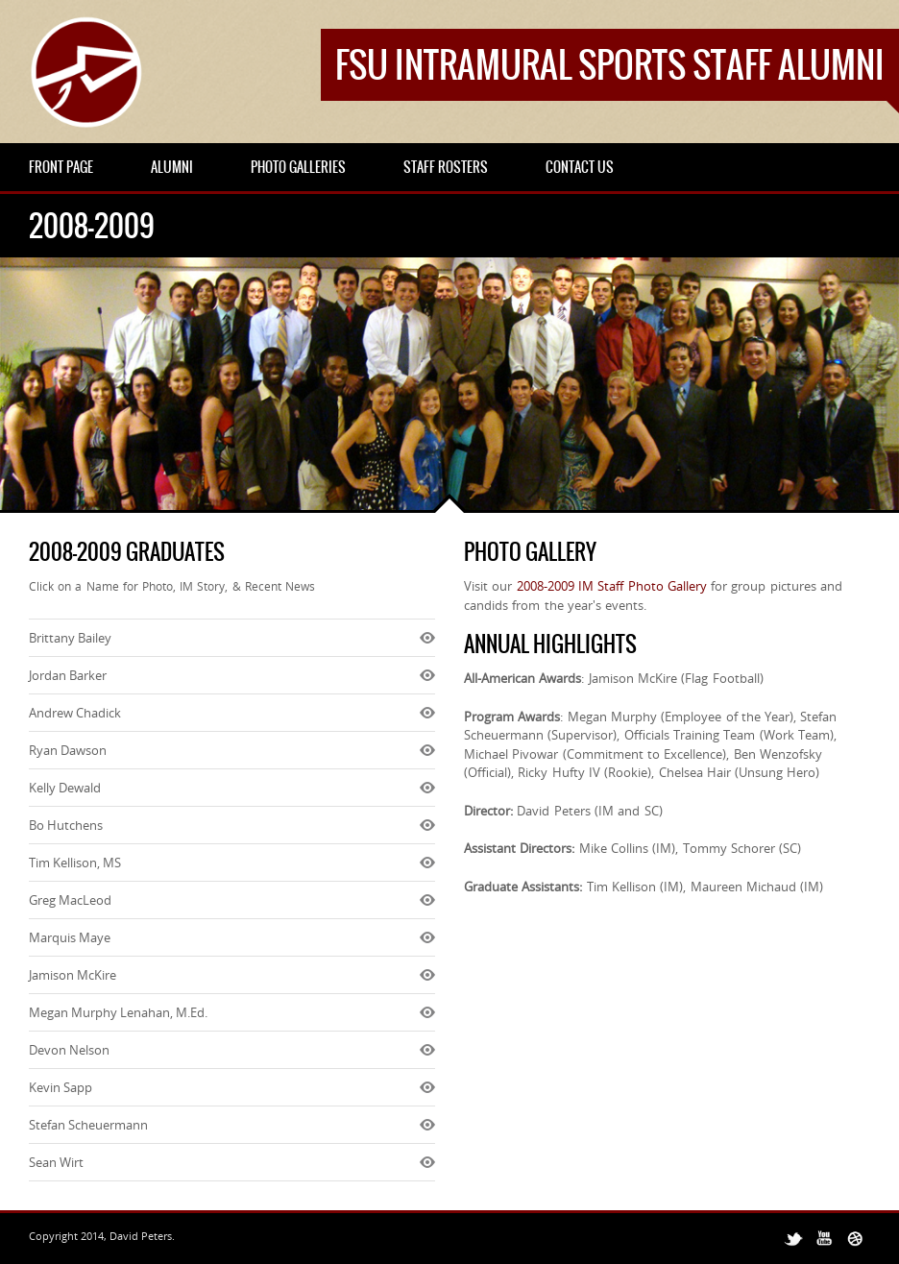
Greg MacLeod (70, 900)
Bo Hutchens (66, 825)
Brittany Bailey (70, 637)
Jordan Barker (68, 675)
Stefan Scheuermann (88, 1124)
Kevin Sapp (60, 1087)
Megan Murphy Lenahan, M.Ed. (118, 1012)
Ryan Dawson (68, 750)
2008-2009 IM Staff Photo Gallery (612, 586)
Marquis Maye (69, 937)
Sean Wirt (56, 1162)
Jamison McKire (72, 975)
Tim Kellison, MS (75, 862)
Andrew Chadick (75, 712)
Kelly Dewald (65, 787)
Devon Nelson (69, 1049)
